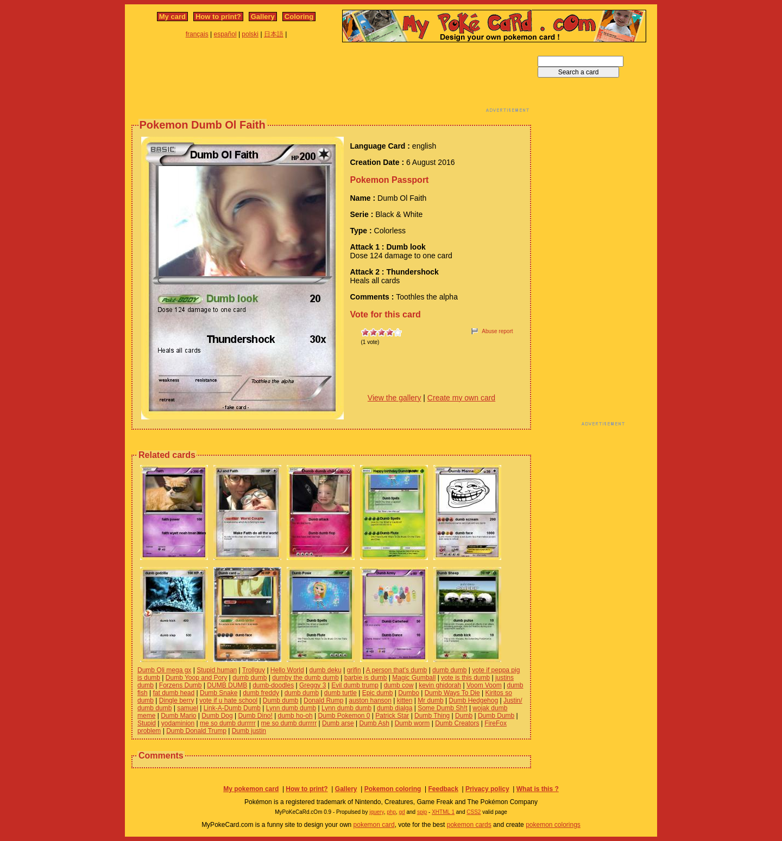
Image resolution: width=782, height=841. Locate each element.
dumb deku (325, 670)
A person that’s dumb (396, 670)
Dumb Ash (374, 723)
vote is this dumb (465, 677)
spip (422, 812)
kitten (405, 700)
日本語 (273, 34)
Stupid (146, 723)
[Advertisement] (331, 80)
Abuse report (497, 331)
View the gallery (394, 397)
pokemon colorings (553, 825)
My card (172, 16)
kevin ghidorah (440, 685)
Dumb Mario (178, 715)
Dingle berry (176, 700)
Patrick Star (392, 715)
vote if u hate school (228, 700)
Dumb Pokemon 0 (344, 715)
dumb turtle (340, 693)
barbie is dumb (365, 677)
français (197, 34)
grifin (354, 670)
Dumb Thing (432, 715)
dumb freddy (261, 693)
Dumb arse (338, 723)
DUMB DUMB (227, 685)
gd (402, 812)
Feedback (443, 789)
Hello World (287, 670)
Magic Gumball (414, 677)
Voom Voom (484, 685)
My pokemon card (251, 789)
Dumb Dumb (496, 715)
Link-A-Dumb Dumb (232, 708)
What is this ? (537, 789)
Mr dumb (430, 700)
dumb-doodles (273, 685)
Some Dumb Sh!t (442, 708)
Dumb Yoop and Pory (196, 677)
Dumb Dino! (255, 715)
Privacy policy (487, 789)
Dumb (463, 715)
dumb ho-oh (295, 715)
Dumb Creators (457, 723)
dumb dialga (394, 708)
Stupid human (217, 670)
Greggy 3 (312, 685)
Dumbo (408, 693)
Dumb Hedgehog (473, 700)
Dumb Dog (216, 715)
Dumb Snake (218, 693)
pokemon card (374, 825)
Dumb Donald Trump (196, 731)
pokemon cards (469, 825)
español (225, 34)
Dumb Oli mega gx (164, 670)
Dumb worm (412, 723)
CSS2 (473, 812)
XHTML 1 (443, 812)
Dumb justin (249, 731)
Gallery (263, 16)
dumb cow (399, 685)
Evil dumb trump (355, 685)
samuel (187, 708)
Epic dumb (377, 693)
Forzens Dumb (180, 685)
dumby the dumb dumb (305, 677)
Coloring (299, 16)
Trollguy (253, 670)
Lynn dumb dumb (291, 708)
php (391, 812)
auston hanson (370, 700)
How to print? (218, 16)
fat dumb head (173, 693)
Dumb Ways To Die (452, 693)
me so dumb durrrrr (228, 723)
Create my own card (461, 397)
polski (250, 34)
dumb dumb (449, 670)
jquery (376, 812)
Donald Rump (323, 700)
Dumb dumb (280, 700)
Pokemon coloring (392, 789)
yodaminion (177, 723)
